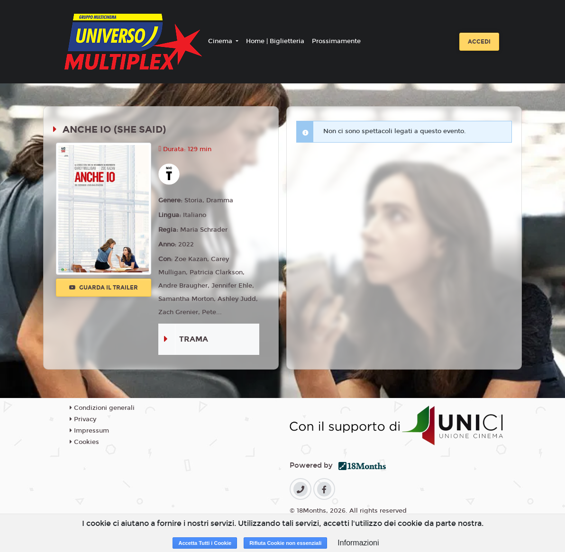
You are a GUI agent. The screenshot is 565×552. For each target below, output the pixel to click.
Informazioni (358, 543)
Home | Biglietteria (275, 41)
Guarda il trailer (103, 287)
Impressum (89, 430)
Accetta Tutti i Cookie (204, 543)
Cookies (84, 442)
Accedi (479, 41)
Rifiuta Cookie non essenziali (285, 543)
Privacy (83, 419)
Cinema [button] (221, 41)
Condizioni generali (102, 408)
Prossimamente (336, 41)
